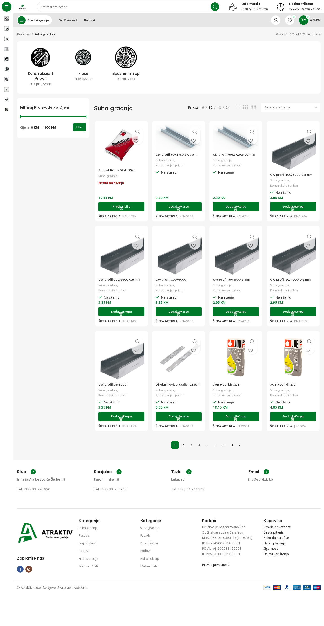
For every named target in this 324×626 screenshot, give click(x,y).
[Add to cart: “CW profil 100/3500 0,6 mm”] (120, 317)
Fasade (84, 539)
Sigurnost (270, 552)
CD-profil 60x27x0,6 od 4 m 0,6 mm (236, 161)
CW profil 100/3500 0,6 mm (120, 285)
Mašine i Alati (88, 570)
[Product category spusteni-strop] (126, 69)
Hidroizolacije (88, 562)
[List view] (238, 112)
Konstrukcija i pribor (170, 170)
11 (231, 449)
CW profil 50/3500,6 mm (233, 285)
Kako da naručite (276, 541)
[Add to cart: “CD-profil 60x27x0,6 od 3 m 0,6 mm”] (178, 211)
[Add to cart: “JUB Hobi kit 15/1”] (236, 422)
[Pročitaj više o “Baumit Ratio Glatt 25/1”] (120, 211)
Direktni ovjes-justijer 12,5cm (173, 392)
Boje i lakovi (87, 547)
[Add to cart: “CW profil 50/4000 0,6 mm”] (294, 317)
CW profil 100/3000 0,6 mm (294, 179)
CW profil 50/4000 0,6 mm (293, 285)
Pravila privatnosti (216, 568)
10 (223, 449)
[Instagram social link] (28, 573)
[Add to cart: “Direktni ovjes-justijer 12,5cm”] (178, 422)
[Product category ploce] (83, 69)
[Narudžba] (290, 111)
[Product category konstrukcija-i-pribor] (40, 72)
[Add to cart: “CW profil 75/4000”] (120, 422)
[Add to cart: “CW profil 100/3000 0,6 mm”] (294, 211)
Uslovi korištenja (276, 557)
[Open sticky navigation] (34, 24)
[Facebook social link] (20, 573)
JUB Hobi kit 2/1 (284, 390)
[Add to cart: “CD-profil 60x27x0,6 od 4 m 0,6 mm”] (236, 211)
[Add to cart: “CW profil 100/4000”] (178, 317)
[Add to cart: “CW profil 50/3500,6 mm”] (236, 317)
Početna (24, 38)
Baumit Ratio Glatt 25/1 (117, 175)
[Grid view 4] (253, 112)
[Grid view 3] (245, 112)
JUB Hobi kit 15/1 (227, 390)
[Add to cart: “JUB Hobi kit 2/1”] (294, 422)
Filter (79, 132)
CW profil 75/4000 (112, 390)
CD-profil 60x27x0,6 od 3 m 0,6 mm (178, 161)
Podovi (84, 555)
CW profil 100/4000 (171, 285)
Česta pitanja (273, 536)
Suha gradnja (107, 180)
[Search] (131, 9)
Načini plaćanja (274, 547)
